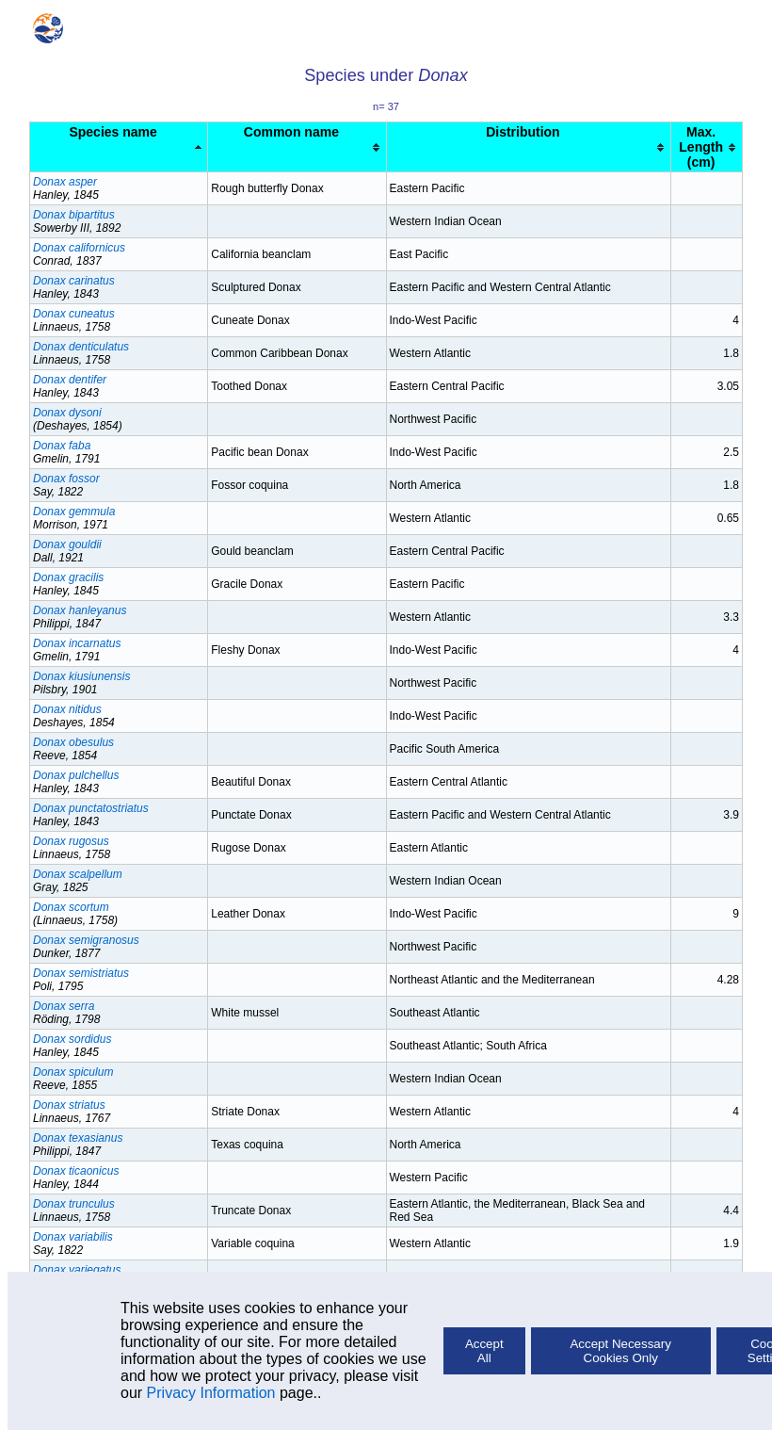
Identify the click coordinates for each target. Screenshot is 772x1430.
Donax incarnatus (77, 643)
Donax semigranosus (86, 940)
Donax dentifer (69, 379)
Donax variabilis (73, 1236)
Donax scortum (71, 907)
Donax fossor (66, 478)
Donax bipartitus (74, 214)
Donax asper (65, 181)
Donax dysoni (67, 412)
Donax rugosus (71, 841)
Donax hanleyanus (79, 610)
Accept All (484, 1351)
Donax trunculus (74, 1204)
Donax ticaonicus (76, 1171)
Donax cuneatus (74, 313)
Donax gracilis (68, 577)
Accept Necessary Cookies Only (620, 1351)
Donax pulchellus (76, 775)
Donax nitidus (67, 709)
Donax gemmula (74, 511)
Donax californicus (79, 247)
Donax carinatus (74, 280)
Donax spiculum (73, 1072)
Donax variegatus (77, 1269)
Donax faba (61, 445)
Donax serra (63, 1006)
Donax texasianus (77, 1138)
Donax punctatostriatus (91, 808)
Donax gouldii (67, 544)
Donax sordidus (72, 1039)
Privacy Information (211, 1393)
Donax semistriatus (81, 973)
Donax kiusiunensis (81, 676)
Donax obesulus (73, 742)
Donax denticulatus (81, 346)
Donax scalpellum (77, 874)
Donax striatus (69, 1105)
